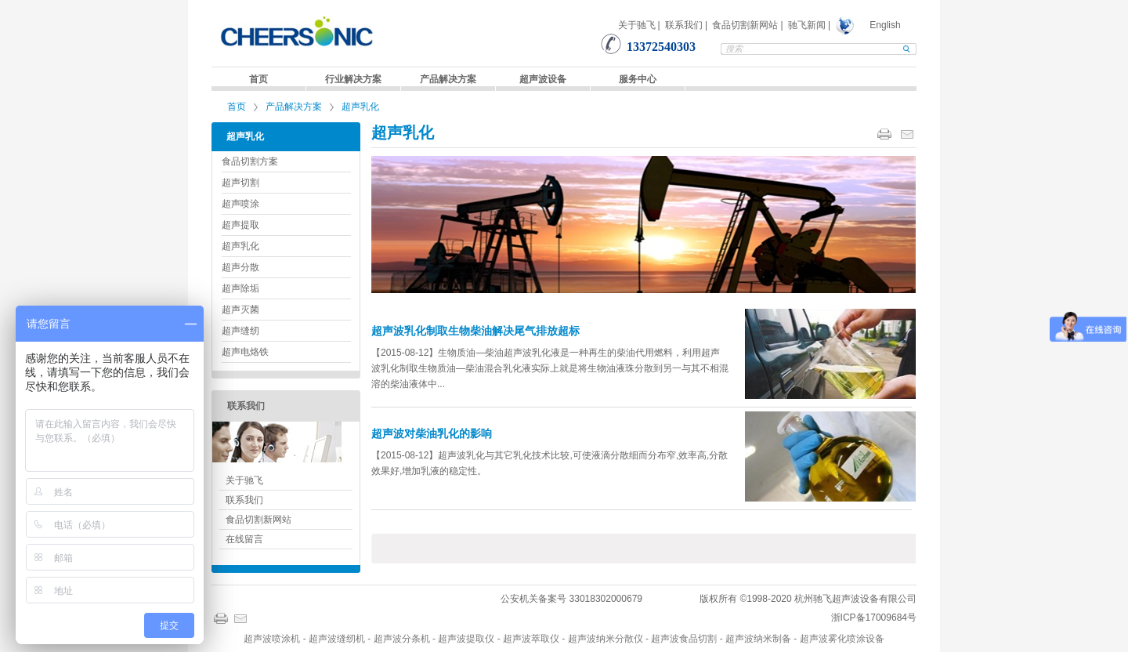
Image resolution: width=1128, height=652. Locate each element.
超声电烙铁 (245, 351)
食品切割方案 (250, 161)
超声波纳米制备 (758, 638)
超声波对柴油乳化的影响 (431, 433)
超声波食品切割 (684, 638)
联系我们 (684, 25)
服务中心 (637, 79)
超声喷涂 (240, 203)
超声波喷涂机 (272, 638)
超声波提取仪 (466, 638)
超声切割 (240, 182)
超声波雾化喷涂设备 (842, 638)
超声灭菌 (240, 309)
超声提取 (240, 224)
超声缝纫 (240, 330)
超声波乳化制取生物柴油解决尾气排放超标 (475, 330)
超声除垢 (240, 288)
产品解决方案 (448, 79)
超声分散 (240, 267)
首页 (258, 79)
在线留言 (244, 539)
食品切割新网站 (745, 25)
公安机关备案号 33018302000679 (571, 598)
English (885, 25)
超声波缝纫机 (337, 638)
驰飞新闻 (807, 25)
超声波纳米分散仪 (605, 638)
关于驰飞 (637, 25)
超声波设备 (542, 79)
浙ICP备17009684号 (873, 617)
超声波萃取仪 (531, 638)
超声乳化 (360, 106)
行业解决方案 (353, 79)
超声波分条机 (402, 638)
